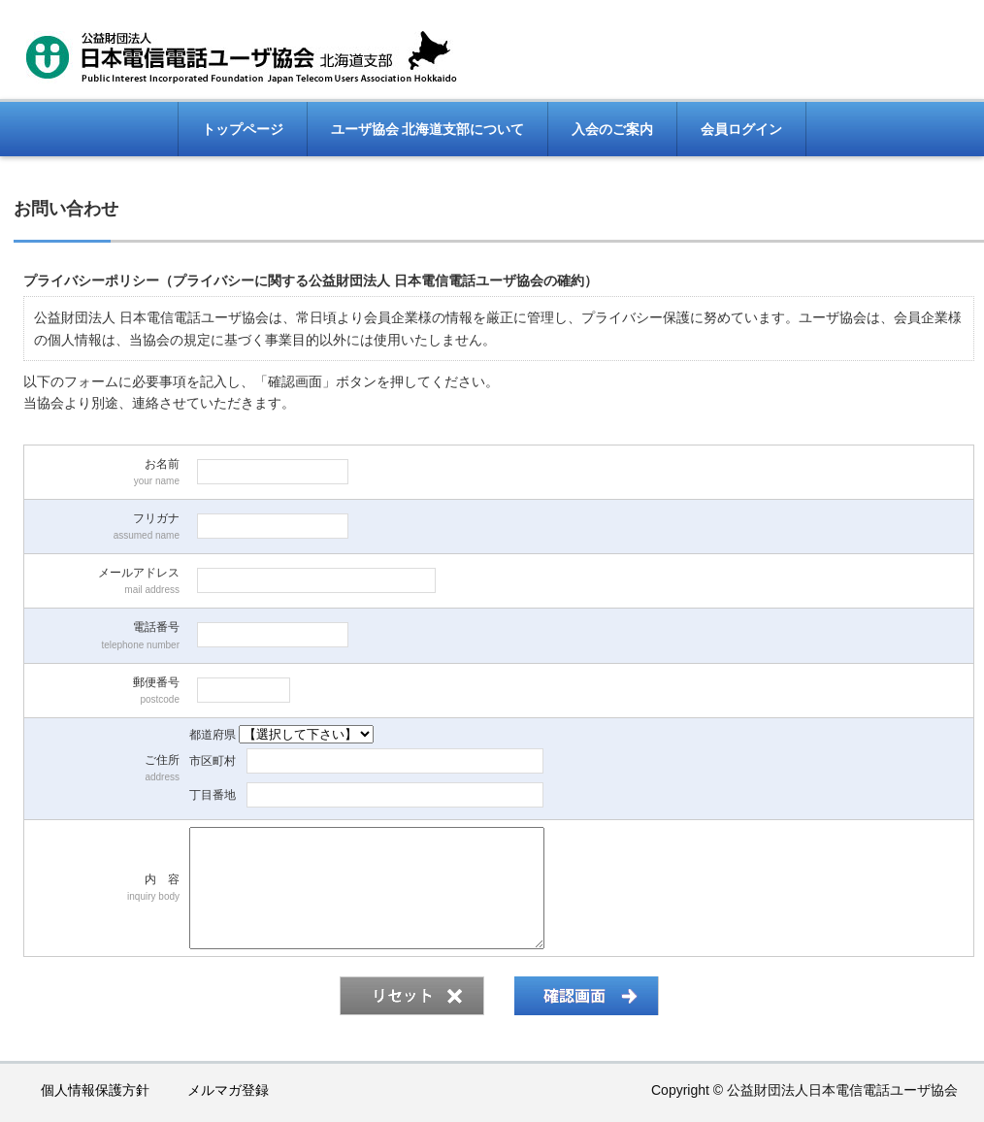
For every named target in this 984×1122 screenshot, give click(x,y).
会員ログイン (741, 129)
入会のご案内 (612, 129)
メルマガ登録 (228, 1090)
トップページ (242, 129)
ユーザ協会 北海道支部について (428, 129)
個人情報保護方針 (95, 1090)
